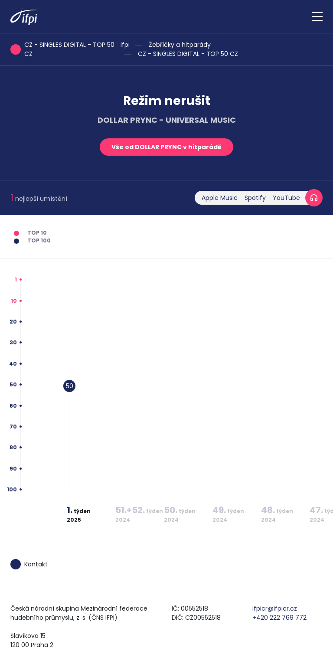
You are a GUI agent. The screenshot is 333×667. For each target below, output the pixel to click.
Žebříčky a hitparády (180, 44)
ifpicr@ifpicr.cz (274, 608)
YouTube (286, 197)
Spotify (255, 197)
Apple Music (220, 197)
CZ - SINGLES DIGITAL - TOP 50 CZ (188, 53)
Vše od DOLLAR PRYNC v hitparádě (166, 147)
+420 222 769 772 (279, 617)
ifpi (125, 44)
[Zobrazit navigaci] (317, 16)
